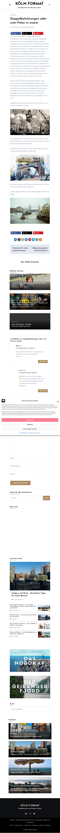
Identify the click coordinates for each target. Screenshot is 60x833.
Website (12, 474)
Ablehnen (30, 424)
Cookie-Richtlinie (23, 432)
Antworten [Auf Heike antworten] (43, 391)
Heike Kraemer (16, 27)
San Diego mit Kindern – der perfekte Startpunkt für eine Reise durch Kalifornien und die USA (23, 606)
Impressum (38, 432)
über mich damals (44, 825)
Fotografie (13, 15)
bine (17, 346)
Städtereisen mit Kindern (18, 751)
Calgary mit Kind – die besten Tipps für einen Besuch (29, 754)
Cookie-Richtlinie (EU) (30, 830)
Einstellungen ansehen (30, 429)
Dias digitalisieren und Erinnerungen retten (26, 736)
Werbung (21, 280)
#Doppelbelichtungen (28, 27)
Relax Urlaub (26, 769)
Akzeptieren (30, 420)
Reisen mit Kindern (16, 769)
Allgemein (13, 733)
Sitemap (35, 825)
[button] (57, 401)
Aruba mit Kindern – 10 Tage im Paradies (25, 772)
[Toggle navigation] (10, 5)
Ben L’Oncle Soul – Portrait (21, 324)
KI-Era (12, 825)
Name (12, 458)
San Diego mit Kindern (17, 786)
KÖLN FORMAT (29, 4)
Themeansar (30, 822)
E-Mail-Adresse (15, 466)
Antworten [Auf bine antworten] (43, 361)
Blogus (45, 820)
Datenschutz (31, 432)
